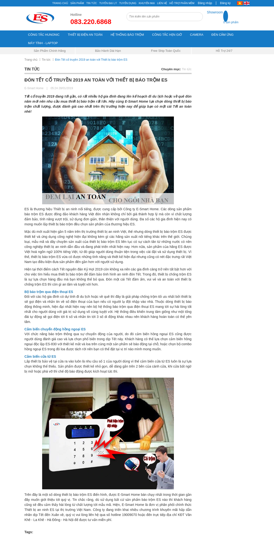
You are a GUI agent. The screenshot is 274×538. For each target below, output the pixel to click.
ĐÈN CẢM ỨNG (222, 34)
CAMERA (196, 34)
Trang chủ (60, 3)
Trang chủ (30, 59)
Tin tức (91, 3)
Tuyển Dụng (127, 3)
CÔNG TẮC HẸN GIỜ (167, 34)
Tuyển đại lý (108, 3)
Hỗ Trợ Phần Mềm (181, 3)
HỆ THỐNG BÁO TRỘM (127, 34)
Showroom (215, 12)
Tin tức (46, 59)
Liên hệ (162, 3)
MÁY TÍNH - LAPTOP (43, 43)
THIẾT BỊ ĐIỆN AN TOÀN (85, 34)
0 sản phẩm (230, 22)
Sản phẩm (77, 3)
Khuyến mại (147, 3)
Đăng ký (225, 3)
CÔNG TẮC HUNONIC (44, 34)
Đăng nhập (205, 3)
